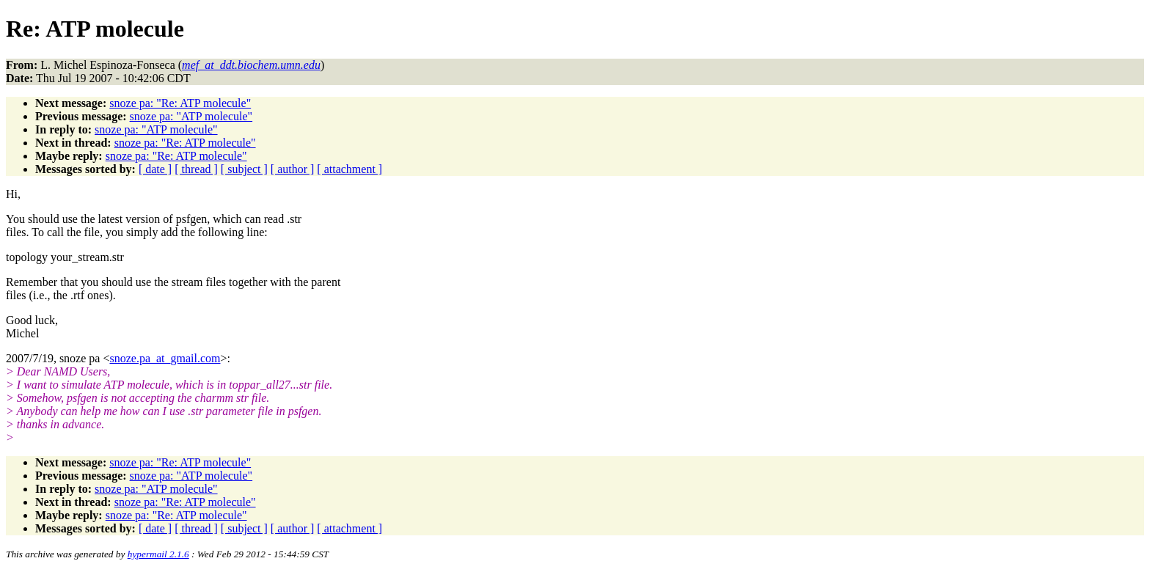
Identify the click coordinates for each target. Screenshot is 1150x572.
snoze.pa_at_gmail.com (164, 358)
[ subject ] (244, 169)
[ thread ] (196, 169)
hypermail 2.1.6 (158, 554)
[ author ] (293, 169)
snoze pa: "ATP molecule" (191, 116)
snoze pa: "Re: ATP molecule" (180, 103)
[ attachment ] (349, 169)
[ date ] (155, 169)
